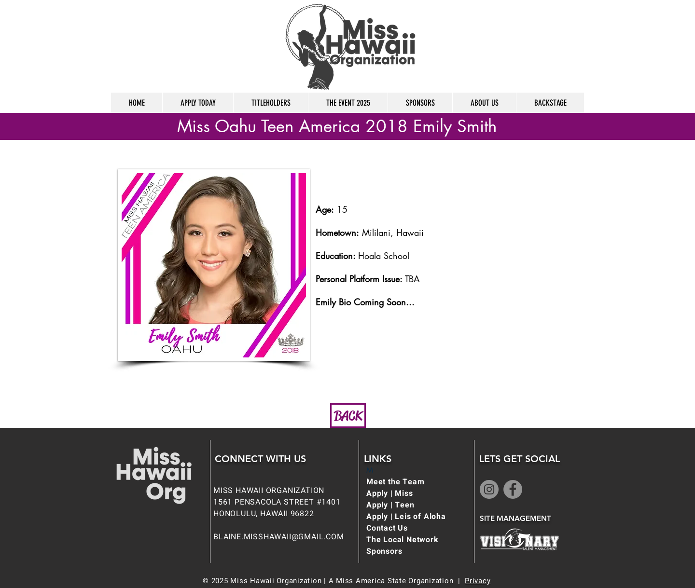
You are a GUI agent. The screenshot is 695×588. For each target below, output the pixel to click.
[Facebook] (512, 489)
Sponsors (384, 551)
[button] (197, 103)
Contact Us (387, 528)
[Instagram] (489, 489)
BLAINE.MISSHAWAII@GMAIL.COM (278, 537)
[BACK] (348, 415)
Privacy (477, 580)
